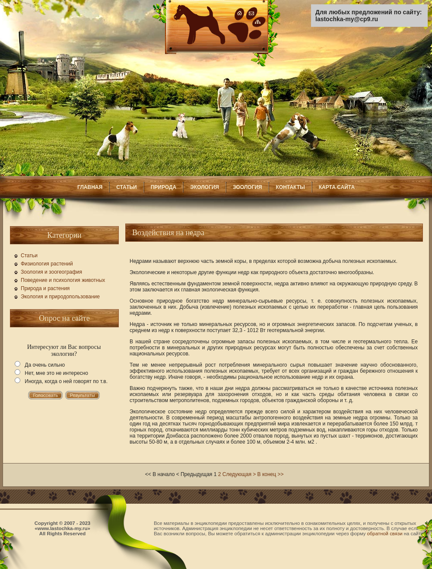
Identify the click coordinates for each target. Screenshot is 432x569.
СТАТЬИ (126, 187)
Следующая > (239, 474)
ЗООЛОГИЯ (247, 187)
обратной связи (385, 533)
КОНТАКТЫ (290, 187)
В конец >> (270, 474)
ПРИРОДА (164, 187)
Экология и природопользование (60, 297)
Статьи (29, 256)
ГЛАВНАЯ (89, 187)
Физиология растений (47, 264)
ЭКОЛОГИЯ (204, 187)
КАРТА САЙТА (337, 187)
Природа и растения (45, 288)
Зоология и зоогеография (51, 272)
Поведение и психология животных (63, 280)
